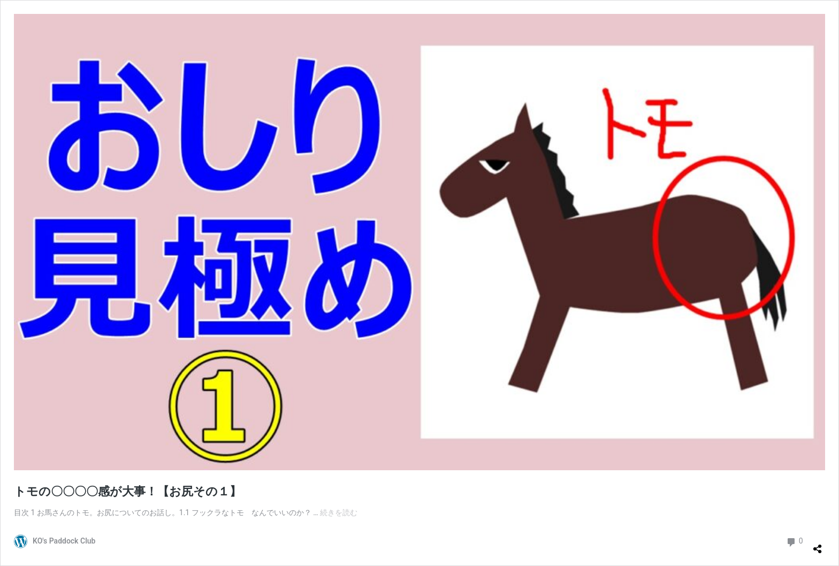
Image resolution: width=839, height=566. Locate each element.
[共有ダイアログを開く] (817, 544)
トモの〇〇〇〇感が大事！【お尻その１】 (127, 491)
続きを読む (338, 512)
